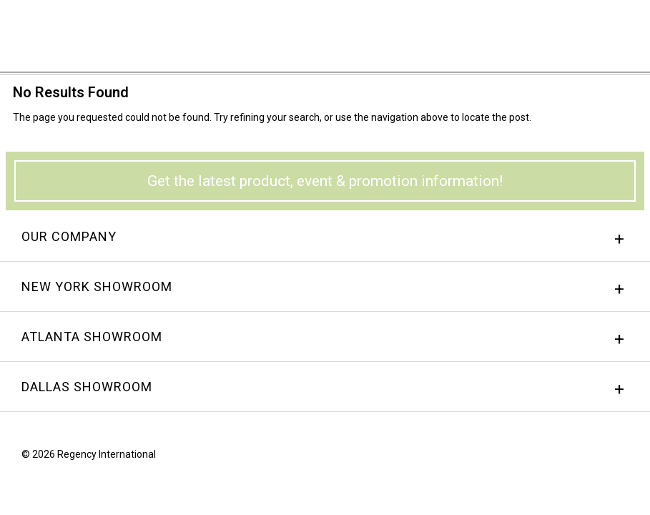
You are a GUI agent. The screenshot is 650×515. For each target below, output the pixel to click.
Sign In (461, 32)
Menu (618, 31)
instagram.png (596, 457)
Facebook (569, 457)
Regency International (50, 35)
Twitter (623, 457)
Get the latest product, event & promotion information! (325, 181)
